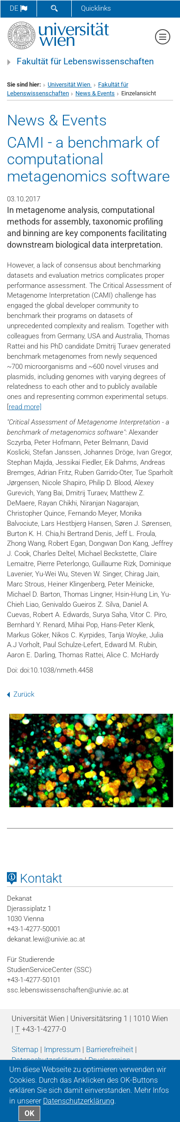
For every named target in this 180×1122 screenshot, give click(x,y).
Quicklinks (96, 8)
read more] (25, 407)
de (18, 8)
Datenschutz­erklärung (78, 1101)
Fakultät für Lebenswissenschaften (85, 61)
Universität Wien (70, 84)
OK (29, 1113)
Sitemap (25, 1049)
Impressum (62, 1049)
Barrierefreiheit (109, 1049)
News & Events (95, 93)
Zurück (20, 694)
